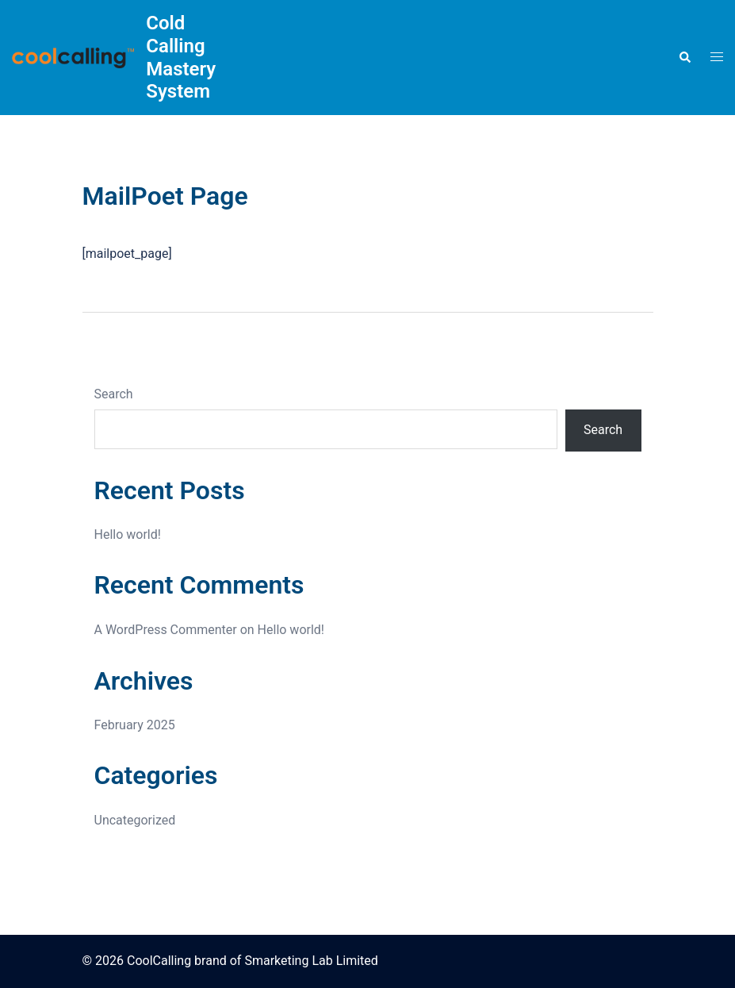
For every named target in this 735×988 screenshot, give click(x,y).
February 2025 (134, 724)
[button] (684, 57)
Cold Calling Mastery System (181, 57)
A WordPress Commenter (165, 629)
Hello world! (127, 534)
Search (113, 394)
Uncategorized (135, 820)
